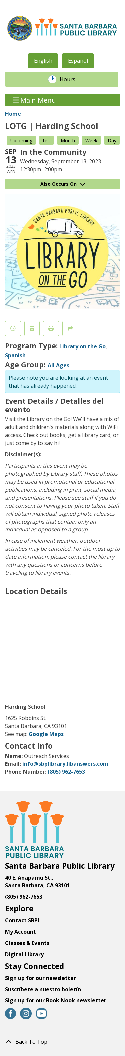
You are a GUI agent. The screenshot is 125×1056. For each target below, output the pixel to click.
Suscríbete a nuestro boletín (43, 989)
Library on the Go (82, 346)
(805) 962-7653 (66, 771)
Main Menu (34, 99)
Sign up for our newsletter (40, 978)
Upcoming (21, 140)
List (46, 140)
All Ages (58, 365)
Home (13, 113)
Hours (71, 79)
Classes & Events (27, 943)
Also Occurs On (62, 184)
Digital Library (24, 954)
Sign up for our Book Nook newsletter (56, 1000)
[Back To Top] (62, 1041)
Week (91, 140)
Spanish (15, 355)
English (43, 60)
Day (112, 140)
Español (78, 60)
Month (68, 140)
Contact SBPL (23, 920)
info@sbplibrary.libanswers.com (65, 763)
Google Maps (46, 734)
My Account (20, 931)
